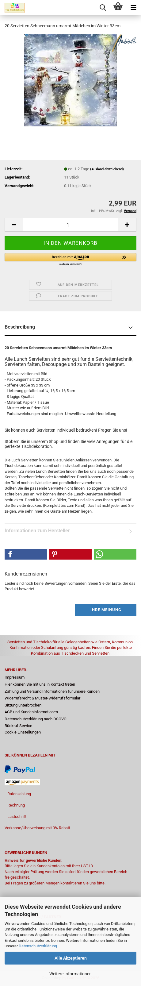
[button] (14, 225)
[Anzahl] (70, 225)
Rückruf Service (18, 725)
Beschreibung (20, 327)
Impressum (15, 677)
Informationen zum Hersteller (37, 530)
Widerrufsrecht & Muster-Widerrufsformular (42, 698)
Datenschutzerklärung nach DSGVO (36, 719)
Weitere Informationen (70, 973)
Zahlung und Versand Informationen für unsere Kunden (52, 691)
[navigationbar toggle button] (133, 7)
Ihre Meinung (105, 609)
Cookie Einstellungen (23, 732)
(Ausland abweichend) (107, 169)
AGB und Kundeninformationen (31, 712)
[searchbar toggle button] (102, 7)
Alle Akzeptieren (71, 958)
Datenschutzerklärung (38, 946)
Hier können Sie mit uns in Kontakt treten (40, 684)
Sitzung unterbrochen (23, 705)
